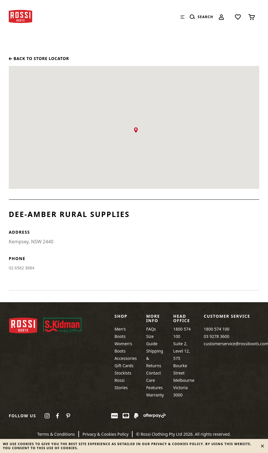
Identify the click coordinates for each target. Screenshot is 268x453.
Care (150, 380)
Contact (153, 373)
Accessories (125, 358)
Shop (120, 316)
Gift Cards (123, 365)
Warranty (155, 395)
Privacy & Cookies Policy (105, 434)
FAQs (151, 329)
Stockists (122, 373)
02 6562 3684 (21, 268)
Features (154, 387)
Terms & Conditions (56, 434)
